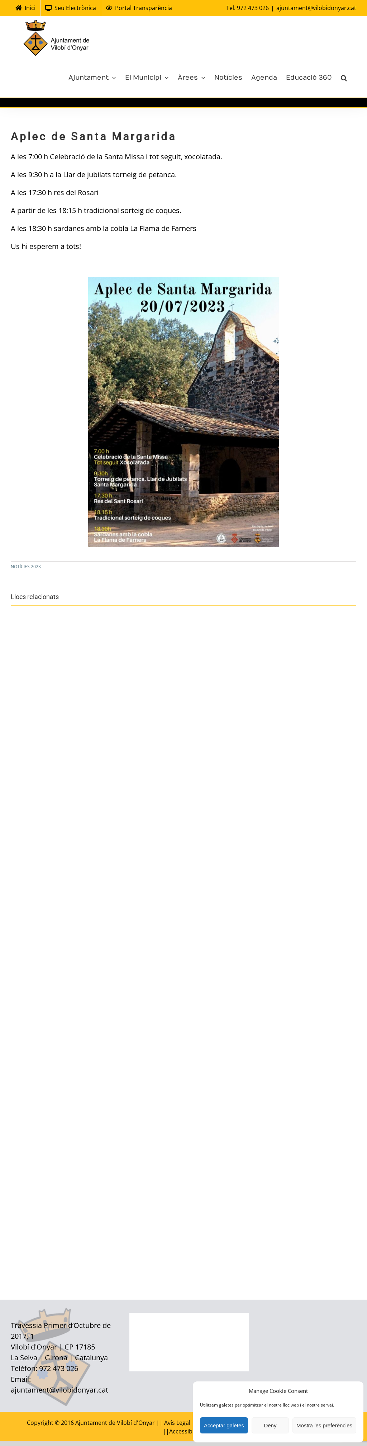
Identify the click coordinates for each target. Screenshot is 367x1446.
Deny (270, 1425)
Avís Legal (178, 1423)
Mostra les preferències (324, 1425)
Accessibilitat (186, 1431)
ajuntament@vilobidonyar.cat (316, 8)
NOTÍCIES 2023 (26, 567)
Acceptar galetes (224, 1425)
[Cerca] (344, 77)
